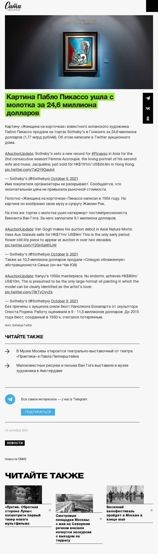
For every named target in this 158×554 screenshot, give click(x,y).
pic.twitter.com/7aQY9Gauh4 (30, 170)
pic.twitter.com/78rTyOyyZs (29, 292)
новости (15, 443)
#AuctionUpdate (19, 154)
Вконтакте (148, 108)
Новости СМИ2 (15, 459)
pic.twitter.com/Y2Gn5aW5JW (31, 245)
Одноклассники (148, 118)
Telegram (148, 98)
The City (13, 5)
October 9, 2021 (64, 179)
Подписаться (38, 412)
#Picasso (100, 154)
